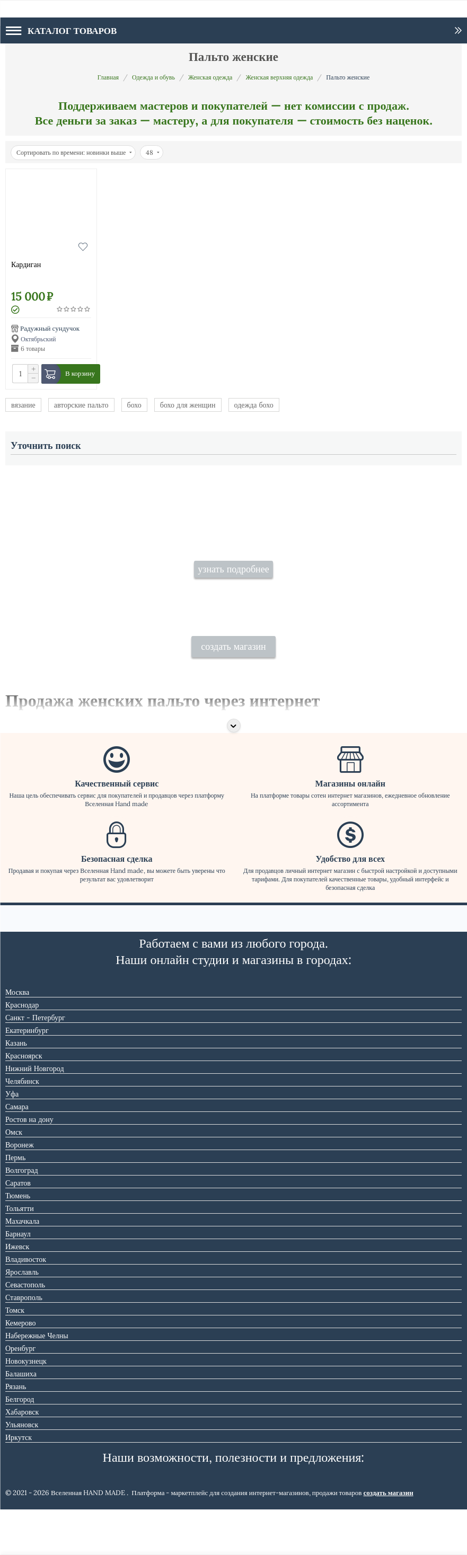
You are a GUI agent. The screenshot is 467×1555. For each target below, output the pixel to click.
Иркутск (18, 1483)
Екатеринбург (27, 1076)
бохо (134, 405)
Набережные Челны (36, 1381)
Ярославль (22, 1317)
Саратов (18, 1228)
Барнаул (18, 1279)
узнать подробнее (233, 592)
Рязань (15, 1432)
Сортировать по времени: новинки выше (74, 152)
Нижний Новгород (34, 1114)
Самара (17, 1152)
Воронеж (19, 1190)
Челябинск (22, 1127)
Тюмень (17, 1241)
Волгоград (21, 1216)
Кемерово (20, 1368)
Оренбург (20, 1394)
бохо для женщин (188, 405)
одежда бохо (254, 405)
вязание (23, 405)
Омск (13, 1177)
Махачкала (22, 1266)
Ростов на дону (29, 1165)
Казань (16, 1088)
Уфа (12, 1139)
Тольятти (19, 1254)
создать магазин (233, 692)
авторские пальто (81, 405)
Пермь (15, 1203)
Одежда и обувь (153, 77)
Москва (17, 1037)
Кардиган (26, 264)
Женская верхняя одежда (279, 77)
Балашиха (21, 1419)
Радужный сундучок (50, 328)
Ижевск (17, 1292)
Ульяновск (21, 1470)
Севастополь (25, 1330)
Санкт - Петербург (35, 1063)
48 (153, 152)
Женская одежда (210, 77)
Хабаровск (22, 1457)
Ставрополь (23, 1343)
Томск (14, 1355)
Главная (108, 77)
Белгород (19, 1445)
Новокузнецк (26, 1406)
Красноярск (23, 1101)
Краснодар (22, 1050)
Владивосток (25, 1305)
